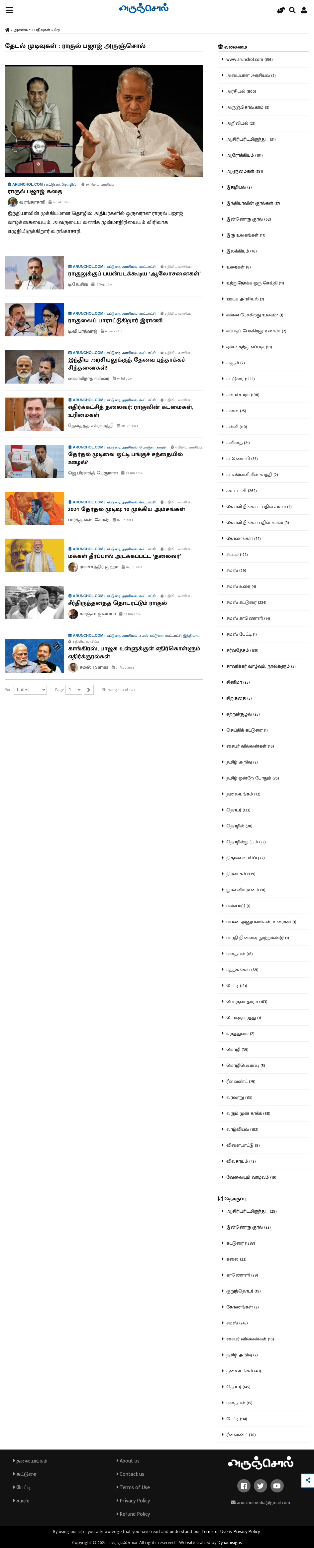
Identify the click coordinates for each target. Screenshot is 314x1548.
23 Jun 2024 (132, 473)
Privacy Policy (133, 1500)
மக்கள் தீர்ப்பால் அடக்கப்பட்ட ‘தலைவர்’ (124, 556)
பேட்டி (22, 1487)
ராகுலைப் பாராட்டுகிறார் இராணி (115, 321)
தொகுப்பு (232, 1199)
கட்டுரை (25, 1474)
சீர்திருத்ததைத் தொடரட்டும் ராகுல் (117, 603)
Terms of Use (133, 1487)
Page (59, 689)
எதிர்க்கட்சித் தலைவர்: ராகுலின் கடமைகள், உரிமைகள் (130, 411)
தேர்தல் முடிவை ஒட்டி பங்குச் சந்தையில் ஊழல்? (125, 458)
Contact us (130, 1474)
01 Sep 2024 (111, 331)
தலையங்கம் (30, 1461)
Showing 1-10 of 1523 (118, 689)
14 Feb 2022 (59, 202)
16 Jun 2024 (123, 520)
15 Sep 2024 (102, 284)
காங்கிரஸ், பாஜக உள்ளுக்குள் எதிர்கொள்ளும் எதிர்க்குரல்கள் (134, 653)
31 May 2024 (123, 668)
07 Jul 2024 (123, 379)
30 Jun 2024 (127, 426)
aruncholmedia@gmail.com (260, 1502)
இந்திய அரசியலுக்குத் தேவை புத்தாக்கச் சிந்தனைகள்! (126, 364)
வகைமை (232, 47)
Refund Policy (133, 1514)
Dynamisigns (230, 1542)
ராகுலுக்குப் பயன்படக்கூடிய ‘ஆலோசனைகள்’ (134, 274)
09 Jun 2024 (130, 614)
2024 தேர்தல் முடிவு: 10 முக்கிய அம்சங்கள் (126, 509)
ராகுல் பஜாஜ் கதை (35, 192)
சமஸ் (21, 1500)
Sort (8, 689)
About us (128, 1461)
